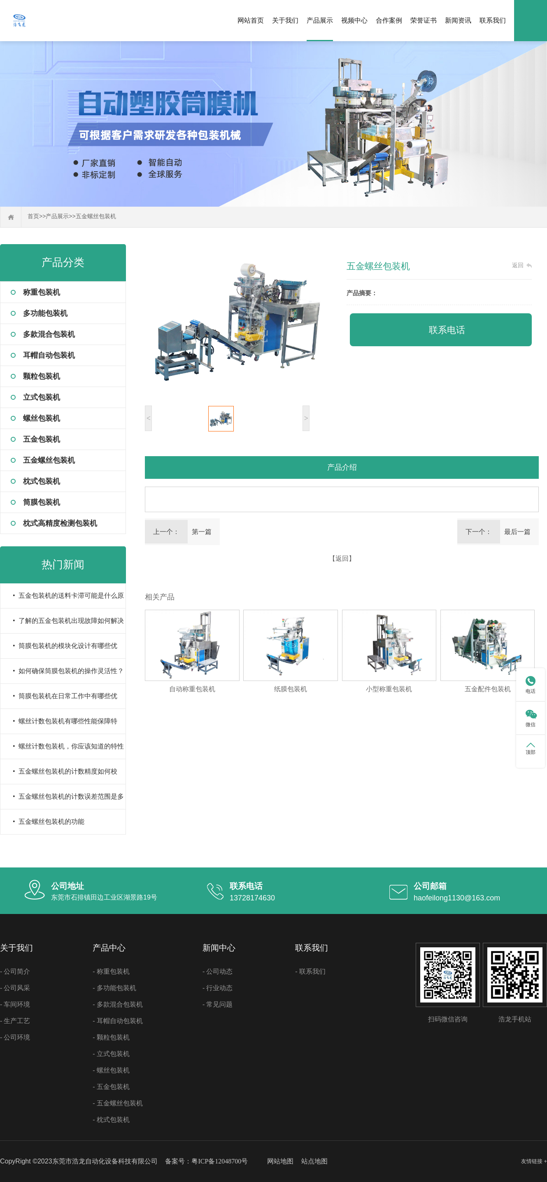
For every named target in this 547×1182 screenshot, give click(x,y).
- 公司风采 (15, 987)
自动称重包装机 (192, 688)
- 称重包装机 (111, 971)
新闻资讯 (458, 20)
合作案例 (389, 20)
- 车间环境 (15, 1004)
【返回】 (342, 558)
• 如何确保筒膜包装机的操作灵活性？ (68, 670)
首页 (33, 216)
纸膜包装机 (290, 688)
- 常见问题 (218, 1004)
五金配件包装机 (488, 688)
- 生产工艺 (15, 1020)
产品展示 (320, 20)
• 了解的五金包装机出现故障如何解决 (68, 620)
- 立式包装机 (111, 1053)
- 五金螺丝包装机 (117, 1103)
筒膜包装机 (41, 502)
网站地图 (280, 1161)
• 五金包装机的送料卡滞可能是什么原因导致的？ (68, 600)
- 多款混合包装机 (117, 1004)
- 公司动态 (218, 971)
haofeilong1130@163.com (457, 898)
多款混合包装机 (49, 334)
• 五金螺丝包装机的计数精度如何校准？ (65, 776)
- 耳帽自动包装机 (117, 1020)
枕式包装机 (41, 481)
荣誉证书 (423, 20)
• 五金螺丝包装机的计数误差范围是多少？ (68, 801)
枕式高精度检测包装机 (60, 523)
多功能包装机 (45, 313)
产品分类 (63, 262)
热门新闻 (63, 565)
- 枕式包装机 (111, 1119)
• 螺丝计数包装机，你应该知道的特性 (68, 746)
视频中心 (354, 20)
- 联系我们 (310, 971)
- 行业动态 (218, 987)
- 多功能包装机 (114, 987)
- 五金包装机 (111, 1086)
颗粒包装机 (41, 376)
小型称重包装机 (389, 688)
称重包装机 (41, 292)
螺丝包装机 (41, 418)
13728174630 (252, 898)
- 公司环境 (15, 1037)
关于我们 (285, 20)
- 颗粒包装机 (111, 1037)
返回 (518, 265)
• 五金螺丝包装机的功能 (48, 821)
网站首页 (250, 20)
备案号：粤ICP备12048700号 (206, 1161)
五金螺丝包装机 (96, 216)
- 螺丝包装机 (111, 1070)
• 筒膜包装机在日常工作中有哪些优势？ (65, 700)
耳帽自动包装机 (49, 355)
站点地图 (314, 1161)
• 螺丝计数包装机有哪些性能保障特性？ (65, 726)
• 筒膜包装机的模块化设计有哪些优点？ (65, 650)
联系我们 (492, 20)
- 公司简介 (15, 971)
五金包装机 (41, 439)
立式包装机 (41, 397)
